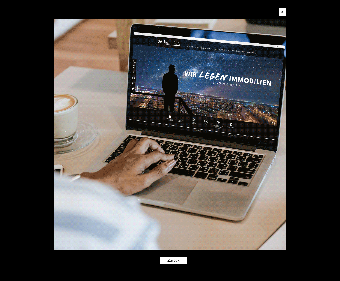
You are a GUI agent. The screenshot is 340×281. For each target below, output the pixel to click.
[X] (282, 12)
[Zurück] (173, 260)
